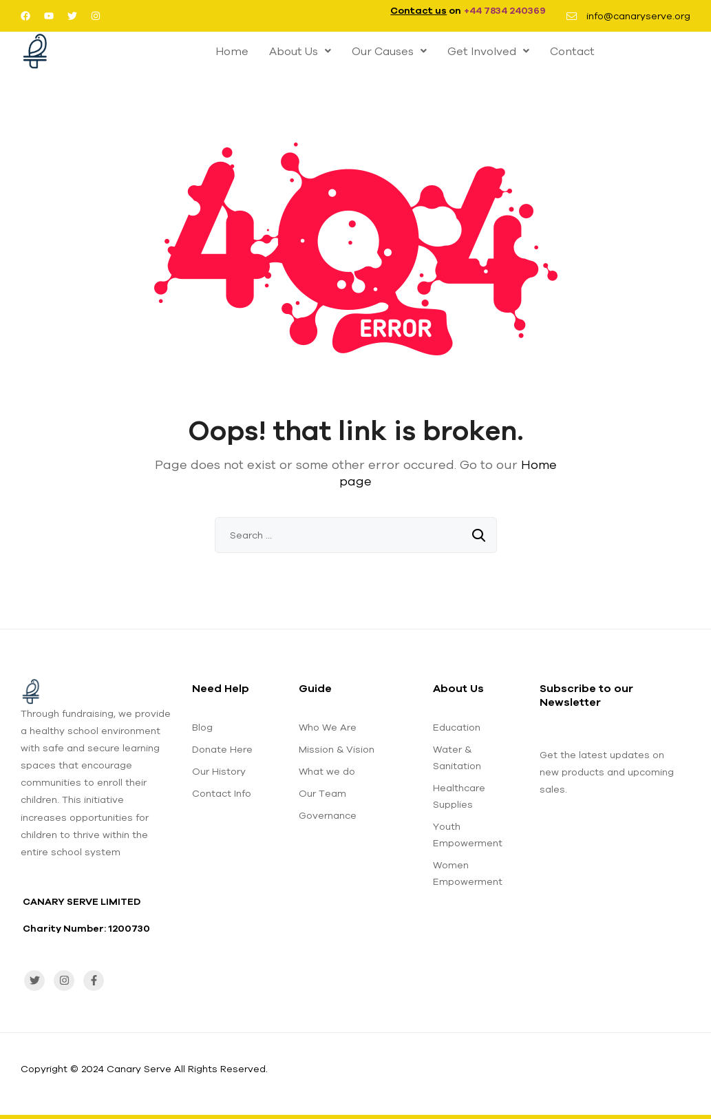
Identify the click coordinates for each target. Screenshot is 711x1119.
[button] (300, 51)
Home (231, 51)
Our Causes (389, 51)
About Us (300, 51)
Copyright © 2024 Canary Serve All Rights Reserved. (144, 1068)
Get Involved (488, 51)
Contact (572, 51)
